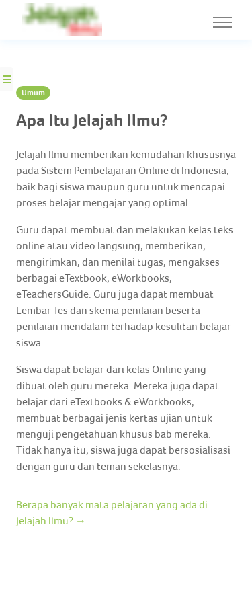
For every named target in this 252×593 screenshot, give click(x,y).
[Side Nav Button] (6, 79)
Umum (33, 92)
